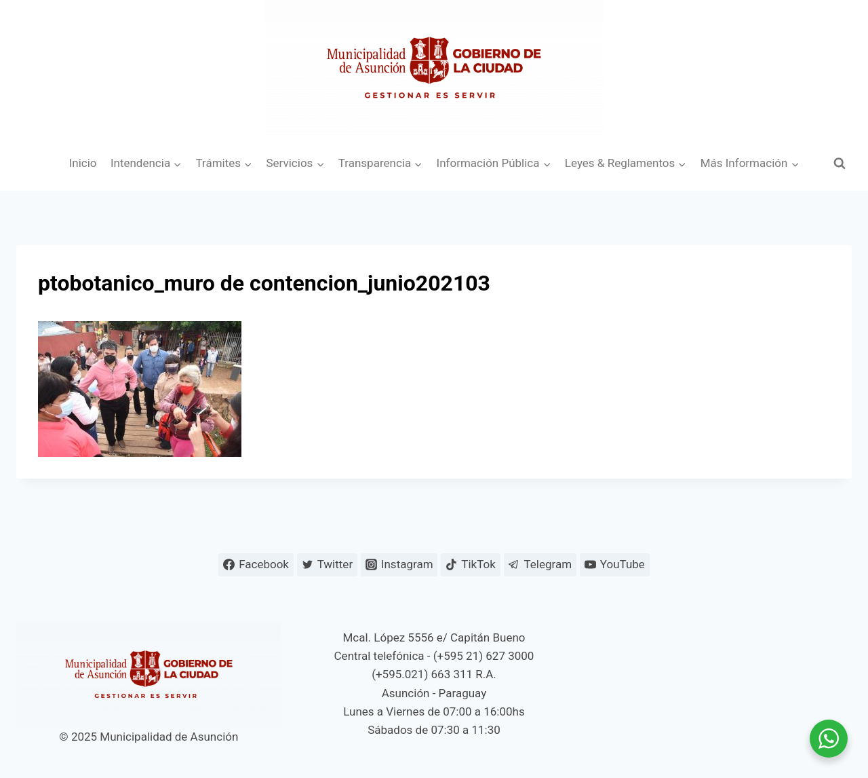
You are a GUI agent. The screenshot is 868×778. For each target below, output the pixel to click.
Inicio (83, 163)
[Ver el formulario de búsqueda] (839, 163)
